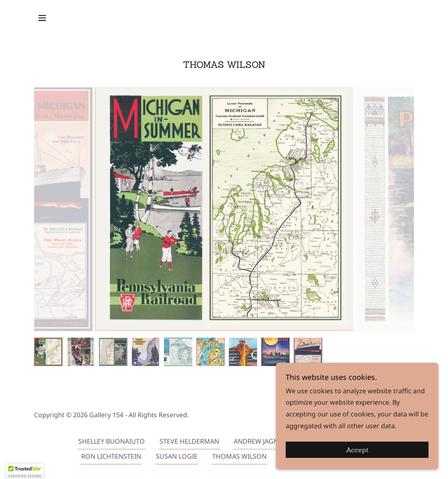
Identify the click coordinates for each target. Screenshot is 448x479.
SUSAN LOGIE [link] (177, 456)
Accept (357, 450)
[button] (42, 18)
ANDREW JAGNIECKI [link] (264, 441)
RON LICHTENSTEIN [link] (111, 456)
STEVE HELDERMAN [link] (189, 441)
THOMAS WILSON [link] (239, 456)
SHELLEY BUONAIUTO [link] (111, 441)
